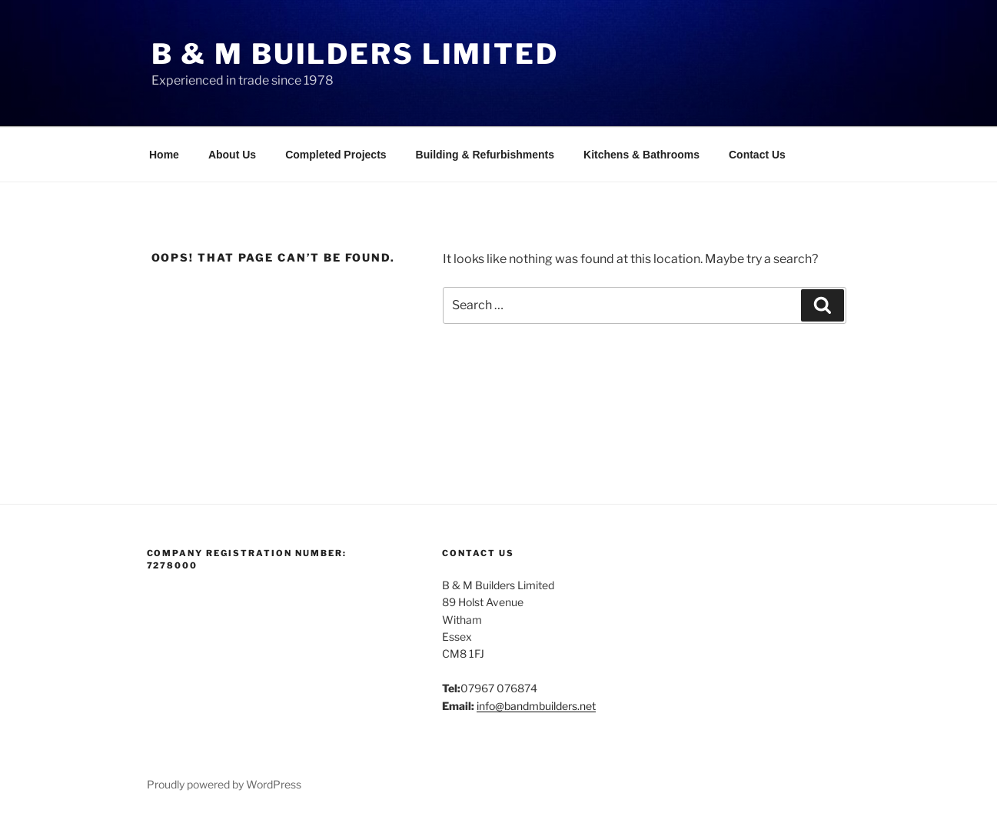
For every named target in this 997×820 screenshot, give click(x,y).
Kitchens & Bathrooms (641, 154)
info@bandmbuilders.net (536, 705)
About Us (232, 154)
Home (164, 154)
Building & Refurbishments (485, 154)
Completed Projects (335, 154)
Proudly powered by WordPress (224, 784)
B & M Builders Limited (355, 54)
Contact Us (757, 154)
